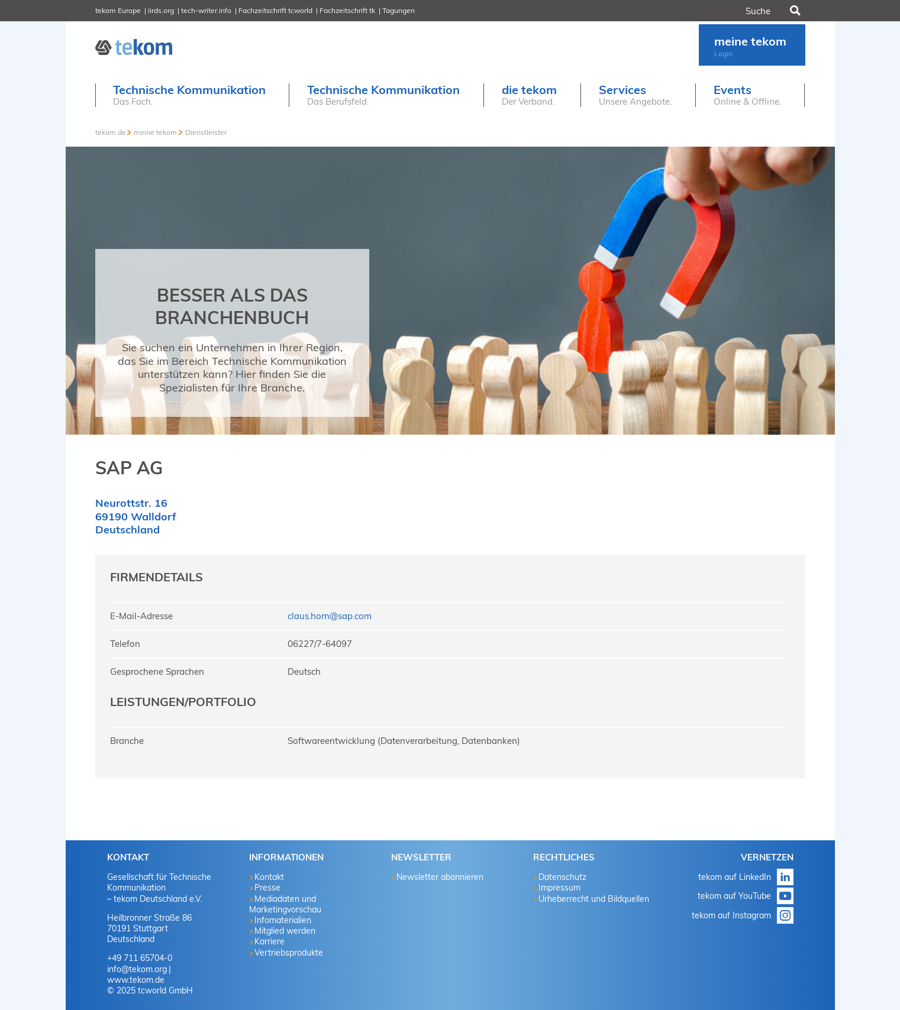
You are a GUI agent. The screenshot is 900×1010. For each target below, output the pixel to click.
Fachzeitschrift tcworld (275, 10)
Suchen (794, 10)
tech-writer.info (206, 10)
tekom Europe (118, 10)
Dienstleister (206, 132)
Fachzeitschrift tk (347, 10)
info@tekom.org (137, 969)
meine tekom (155, 132)
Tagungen (398, 10)
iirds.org (161, 10)
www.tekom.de (135, 980)
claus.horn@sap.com (330, 615)
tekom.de (110, 132)
